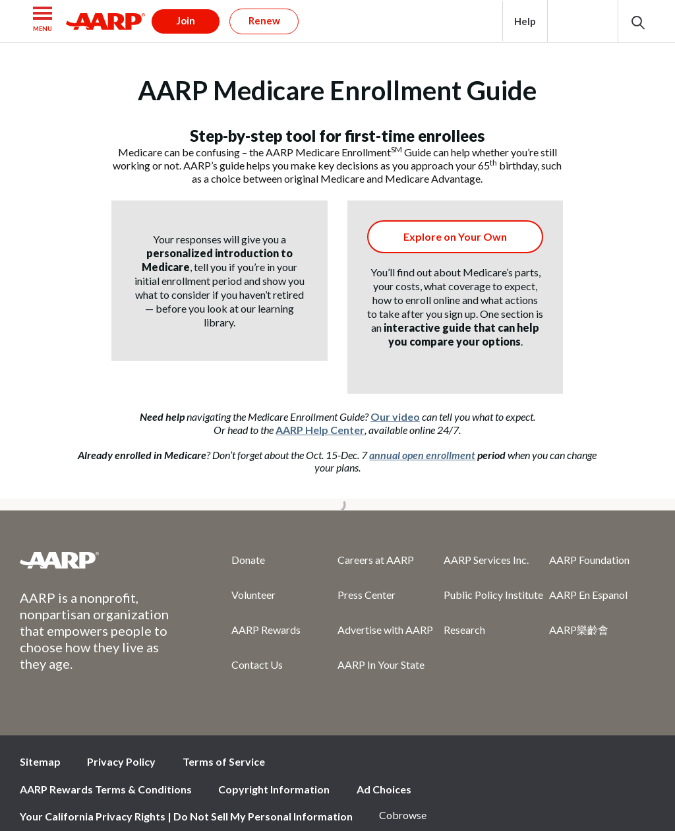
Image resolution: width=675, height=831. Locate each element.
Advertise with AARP (385, 629)
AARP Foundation (589, 559)
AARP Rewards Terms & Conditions (106, 789)
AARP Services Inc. (486, 559)
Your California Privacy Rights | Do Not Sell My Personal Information (186, 816)
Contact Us (257, 664)
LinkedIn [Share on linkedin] (638, 765)
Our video (395, 416)
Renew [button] (264, 20)
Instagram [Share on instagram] (594, 765)
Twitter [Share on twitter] (550, 765)
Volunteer (253, 594)
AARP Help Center (320, 429)
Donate (248, 559)
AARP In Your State (381, 664)
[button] (43, 21)
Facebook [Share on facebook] (506, 765)
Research (464, 629)
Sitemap (40, 761)
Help (525, 21)
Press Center (367, 594)
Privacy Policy (121, 761)
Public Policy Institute (493, 594)
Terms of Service (224, 761)
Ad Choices (384, 789)
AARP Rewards (266, 629)
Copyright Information (274, 789)
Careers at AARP (376, 559)
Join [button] (186, 20)
